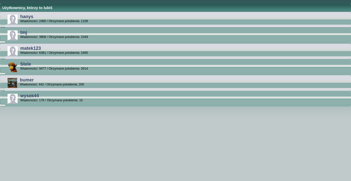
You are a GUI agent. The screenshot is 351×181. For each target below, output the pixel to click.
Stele (25, 64)
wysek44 (29, 95)
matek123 (30, 48)
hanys (26, 16)
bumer (27, 79)
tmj (23, 32)
